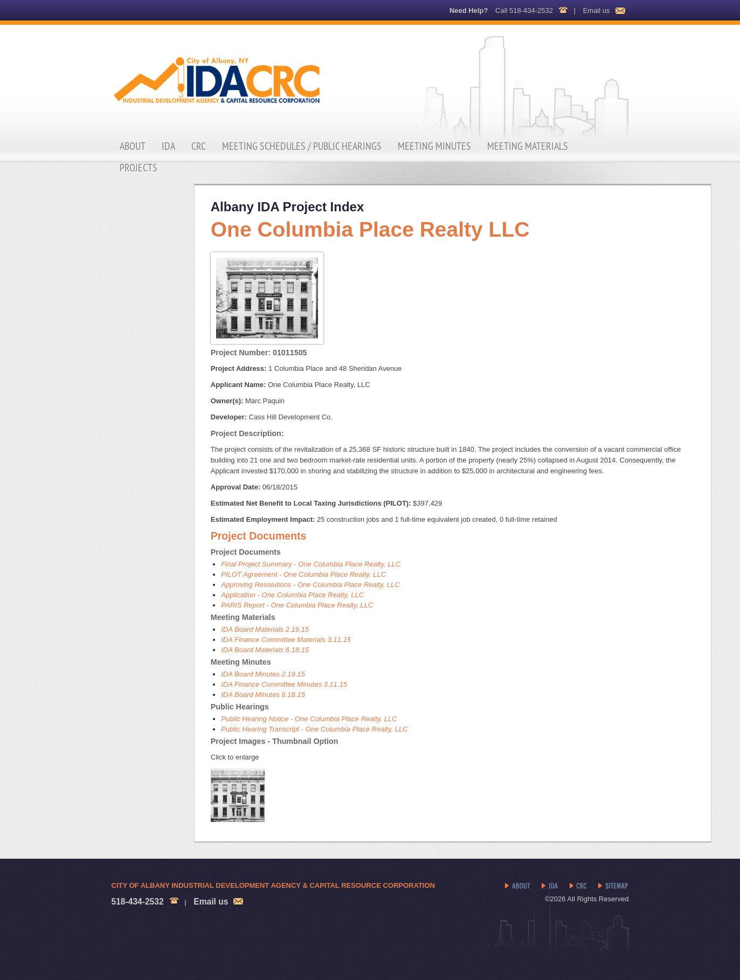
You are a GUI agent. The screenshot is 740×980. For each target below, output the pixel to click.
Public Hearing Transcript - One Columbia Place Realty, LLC (314, 729)
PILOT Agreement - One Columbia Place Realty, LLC (303, 574)
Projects (138, 168)
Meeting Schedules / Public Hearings (302, 146)
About (133, 146)
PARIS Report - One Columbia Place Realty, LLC (297, 605)
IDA (168, 146)
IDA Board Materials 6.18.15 (265, 650)
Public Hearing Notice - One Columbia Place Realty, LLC (309, 719)
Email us (596, 10)
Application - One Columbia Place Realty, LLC (292, 595)
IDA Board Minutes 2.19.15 (263, 674)
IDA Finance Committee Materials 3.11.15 (286, 640)
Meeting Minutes (434, 146)
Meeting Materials (527, 146)
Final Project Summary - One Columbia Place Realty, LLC (310, 564)
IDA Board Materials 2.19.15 (265, 629)
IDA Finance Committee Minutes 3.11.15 (284, 684)
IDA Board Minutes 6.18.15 (263, 695)
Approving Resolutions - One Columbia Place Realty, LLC (310, 585)
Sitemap (613, 886)
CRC (198, 146)
